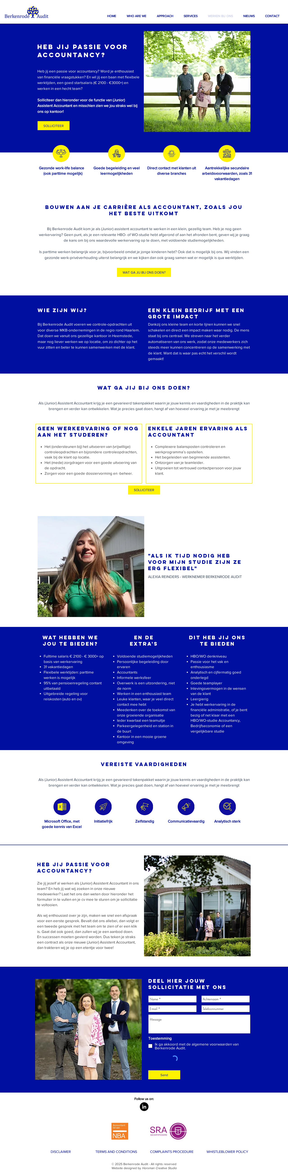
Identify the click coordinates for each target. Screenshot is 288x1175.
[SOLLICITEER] (144, 489)
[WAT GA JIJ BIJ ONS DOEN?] (144, 272)
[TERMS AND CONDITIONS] (116, 1152)
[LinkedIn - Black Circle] (144, 1106)
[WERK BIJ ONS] (56, 1168)
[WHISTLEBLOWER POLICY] (227, 1152)
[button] (164, 16)
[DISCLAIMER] (61, 1152)
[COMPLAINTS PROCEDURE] (172, 1152)
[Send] (164, 1074)
